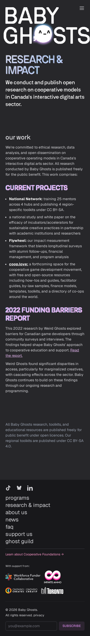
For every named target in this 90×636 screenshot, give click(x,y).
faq (9, 526)
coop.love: (18, 264)
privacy (38, 615)
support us (18, 534)
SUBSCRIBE (71, 626)
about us (16, 512)
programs (17, 497)
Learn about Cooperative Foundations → (34, 554)
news (12, 519)
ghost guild (19, 541)
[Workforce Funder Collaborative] (22, 577)
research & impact (27, 505)
